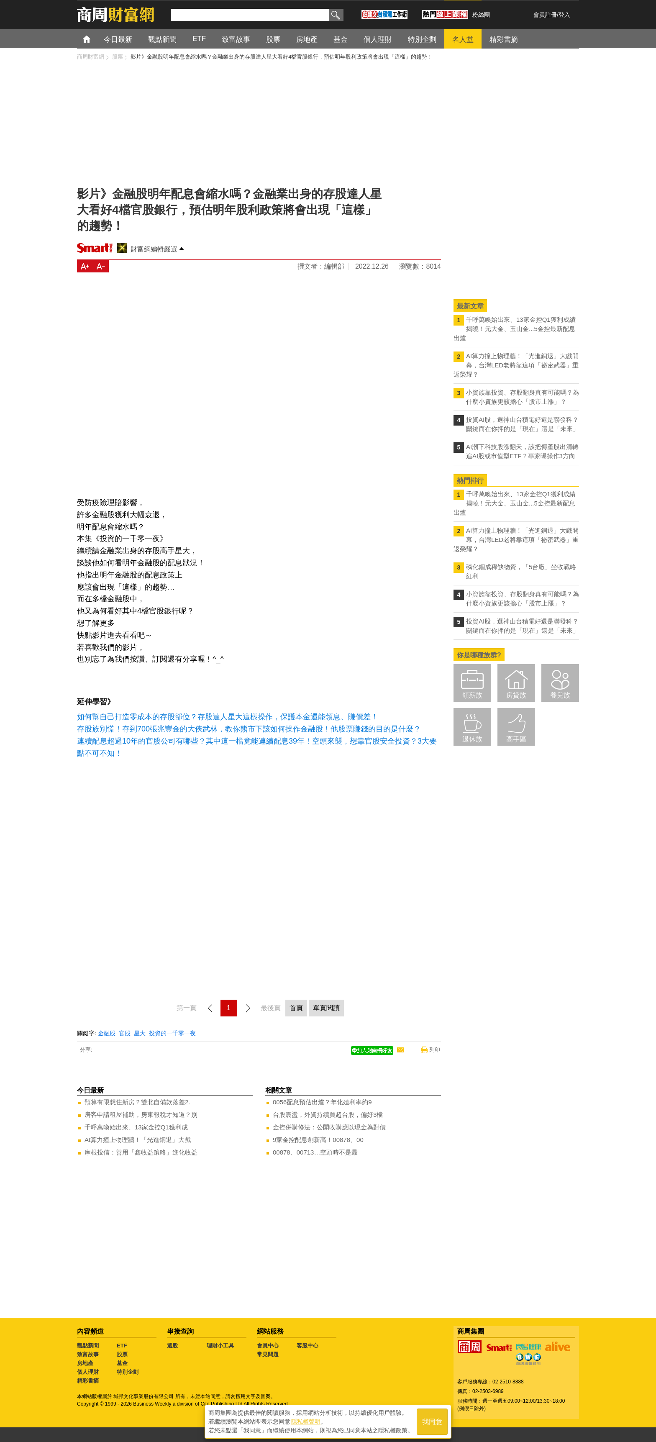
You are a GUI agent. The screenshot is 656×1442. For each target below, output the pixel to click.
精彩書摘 (88, 1381)
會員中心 (268, 1345)
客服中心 (307, 1345)
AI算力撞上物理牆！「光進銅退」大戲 (138, 1139)
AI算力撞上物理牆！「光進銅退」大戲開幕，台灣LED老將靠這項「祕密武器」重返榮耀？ (516, 365)
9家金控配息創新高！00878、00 (318, 1139)
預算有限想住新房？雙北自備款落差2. (137, 1102)
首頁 (94, 38)
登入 (564, 14)
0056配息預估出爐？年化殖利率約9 (322, 1102)
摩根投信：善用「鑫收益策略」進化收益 (141, 1152)
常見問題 (268, 1354)
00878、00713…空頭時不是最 (315, 1152)
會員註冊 (545, 14)
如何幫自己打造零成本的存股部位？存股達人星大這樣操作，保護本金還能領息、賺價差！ (227, 717)
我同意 (432, 1421)
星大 (140, 1033)
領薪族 (472, 695)
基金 (122, 1363)
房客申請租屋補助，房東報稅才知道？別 (141, 1114)
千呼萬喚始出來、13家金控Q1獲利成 (136, 1127)
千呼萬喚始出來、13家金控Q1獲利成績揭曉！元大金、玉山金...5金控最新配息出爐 (515, 328)
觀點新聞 (88, 1345)
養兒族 (560, 695)
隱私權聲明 (305, 1421)
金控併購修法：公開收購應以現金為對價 (329, 1127)
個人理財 (88, 1372)
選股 (172, 1345)
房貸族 (516, 695)
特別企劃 (127, 1372)
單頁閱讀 (326, 1007)
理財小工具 (220, 1345)
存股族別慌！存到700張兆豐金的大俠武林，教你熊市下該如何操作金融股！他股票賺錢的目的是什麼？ (249, 729)
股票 (122, 1354)
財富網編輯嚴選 (154, 249)
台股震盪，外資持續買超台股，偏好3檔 (328, 1114)
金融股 (106, 1033)
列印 (434, 1050)
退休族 (472, 739)
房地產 (85, 1363)
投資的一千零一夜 (172, 1033)
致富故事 (88, 1354)
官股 (125, 1033)
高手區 (516, 739)
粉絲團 (481, 14)
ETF (122, 1345)
